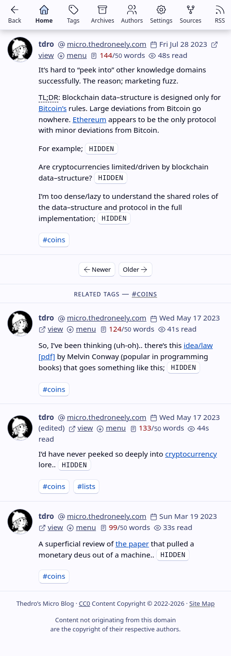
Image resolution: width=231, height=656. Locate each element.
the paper (132, 543)
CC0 (84, 603)
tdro (46, 44)
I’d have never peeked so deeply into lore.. (128, 459)
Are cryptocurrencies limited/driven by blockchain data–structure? (124, 172)
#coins (53, 239)
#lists (86, 486)
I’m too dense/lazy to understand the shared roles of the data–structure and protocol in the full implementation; (128, 207)
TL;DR (48, 97)
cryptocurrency (191, 454)
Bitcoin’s (53, 108)
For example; (62, 148)
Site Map (202, 603)
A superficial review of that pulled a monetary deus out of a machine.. (116, 549)
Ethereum (90, 119)
